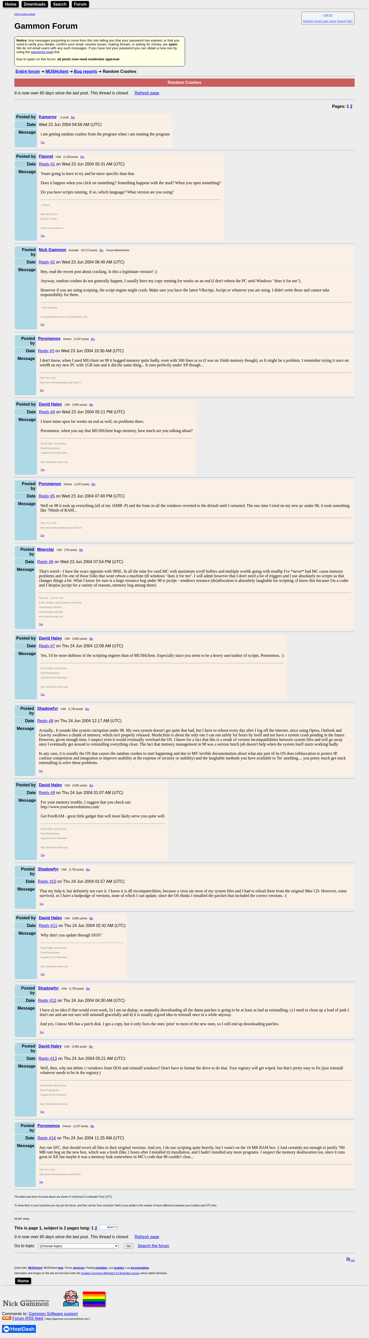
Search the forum (153, 1246)
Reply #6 (45, 562)
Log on (327, 14)
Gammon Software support (53, 1314)
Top (42, 142)
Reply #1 (47, 164)
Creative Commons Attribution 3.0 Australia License (110, 1273)
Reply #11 (48, 925)
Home (10, 4)
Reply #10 (47, 881)
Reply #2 (47, 262)
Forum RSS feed (27, 1318)
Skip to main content (24, 14)
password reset (42, 52)
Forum (80, 4)
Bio (73, 117)
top (350, 1260)
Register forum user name (319, 21)
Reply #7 (47, 646)
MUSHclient (56, 71)
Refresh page (147, 93)
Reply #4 (47, 412)
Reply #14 (46, 1138)
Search (60, 4)
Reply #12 (47, 1000)
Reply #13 (47, 1058)
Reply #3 (46, 351)
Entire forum (27, 71)
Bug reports (85, 71)
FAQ (350, 21)
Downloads (35, 4)
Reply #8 (45, 721)
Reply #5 (46, 496)
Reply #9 (47, 792)
